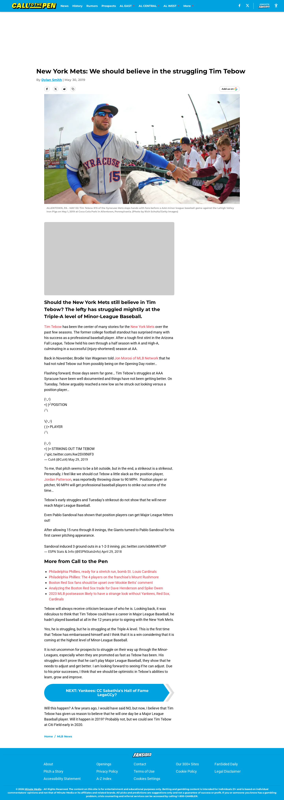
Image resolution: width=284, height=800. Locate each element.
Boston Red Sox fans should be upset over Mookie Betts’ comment (101, 583)
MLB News (64, 736)
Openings (103, 764)
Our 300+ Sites (187, 764)
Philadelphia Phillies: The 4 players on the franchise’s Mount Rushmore (104, 577)
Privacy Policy (107, 771)
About (48, 764)
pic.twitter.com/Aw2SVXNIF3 (71, 454)
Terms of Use (144, 771)
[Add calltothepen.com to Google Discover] (229, 89)
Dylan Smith (51, 80)
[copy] (73, 89)
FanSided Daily (226, 764)
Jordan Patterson (57, 479)
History (77, 6)
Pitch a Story (53, 771)
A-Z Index (103, 779)
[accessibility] (276, 5)
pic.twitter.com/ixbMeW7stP (143, 546)
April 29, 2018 (112, 551)
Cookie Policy (186, 771)
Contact (140, 764)
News (64, 6)
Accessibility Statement (62, 779)
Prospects (109, 6)
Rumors (92, 6)
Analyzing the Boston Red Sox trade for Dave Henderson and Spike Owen (106, 588)
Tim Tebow (53, 327)
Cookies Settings (147, 779)
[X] (247, 5)
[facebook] (239, 5)
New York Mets (142, 327)
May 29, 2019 (78, 459)
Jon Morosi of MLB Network (136, 358)
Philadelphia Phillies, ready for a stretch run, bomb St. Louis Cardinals (103, 571)
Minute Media (33, 789)
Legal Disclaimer (228, 771)
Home (48, 736)
